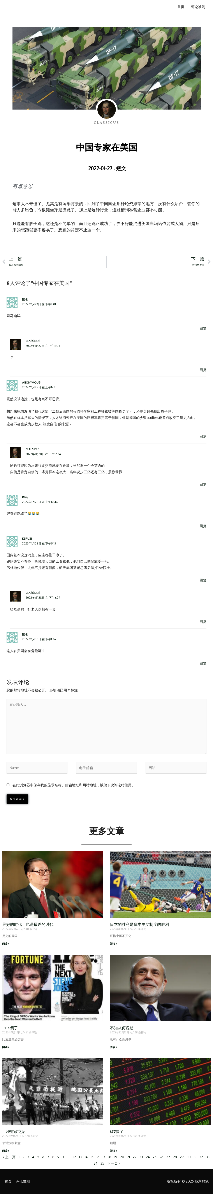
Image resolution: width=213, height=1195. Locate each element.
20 (124, 1158)
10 (65, 1158)
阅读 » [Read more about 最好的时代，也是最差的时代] (5, 944)
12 (76, 1158)
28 (179, 1158)
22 (137, 1158)
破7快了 (117, 1132)
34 (98, 1164)
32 (206, 1158)
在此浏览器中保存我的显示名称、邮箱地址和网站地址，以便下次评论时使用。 (73, 786)
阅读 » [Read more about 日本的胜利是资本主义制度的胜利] (113, 944)
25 (158, 1158)
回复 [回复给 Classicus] (202, 370)
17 (105, 1158)
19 (117, 1158)
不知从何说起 (122, 1028)
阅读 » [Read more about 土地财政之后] (5, 1151)
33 (91, 1164)
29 (186, 1158)
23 (144, 1158)
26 (165, 1158)
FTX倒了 (10, 1028)
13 (82, 1158)
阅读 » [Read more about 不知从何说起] (113, 1048)
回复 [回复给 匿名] (202, 328)
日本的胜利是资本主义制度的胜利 (139, 925)
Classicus (33, 341)
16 (99, 1158)
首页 (180, 7)
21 (130, 1158)
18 (111, 1158)
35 (105, 1164)
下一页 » (116, 1164)
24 (151, 1158)
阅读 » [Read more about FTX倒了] (5, 1048)
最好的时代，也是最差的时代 (27, 925)
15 (93, 1158)
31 (199, 1158)
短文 (121, 168)
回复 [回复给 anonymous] (202, 436)
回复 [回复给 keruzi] (202, 580)
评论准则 (198, 7)
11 (71, 1158)
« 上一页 (9, 1158)
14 (87, 1158)
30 (193, 1158)
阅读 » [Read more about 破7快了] (113, 1151)
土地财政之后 (14, 1132)
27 (172, 1158)
